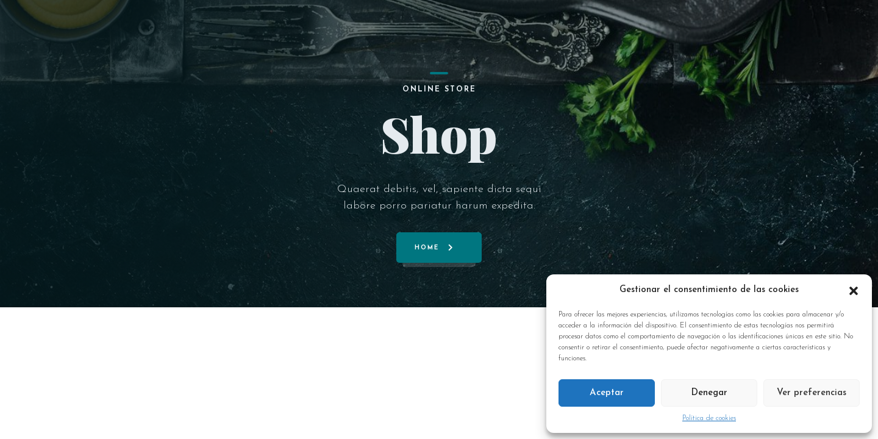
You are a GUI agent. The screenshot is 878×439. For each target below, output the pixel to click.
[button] (854, 290)
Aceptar (607, 393)
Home (427, 247)
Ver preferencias (811, 393)
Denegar (709, 393)
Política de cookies (709, 418)
